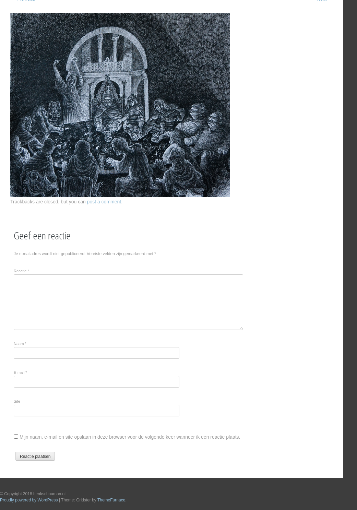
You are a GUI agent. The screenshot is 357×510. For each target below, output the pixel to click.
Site (17, 401)
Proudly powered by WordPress (29, 500)
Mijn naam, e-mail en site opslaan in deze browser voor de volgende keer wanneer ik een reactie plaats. (130, 437)
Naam (20, 344)
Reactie (21, 271)
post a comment (104, 201)
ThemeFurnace (111, 500)
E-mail (20, 372)
